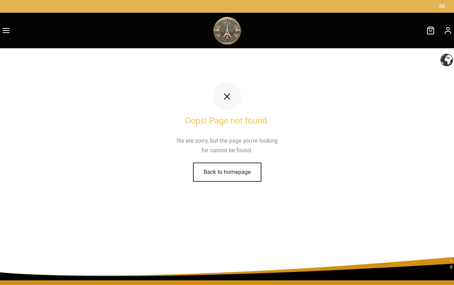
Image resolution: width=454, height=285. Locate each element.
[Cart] (430, 30)
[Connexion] (448, 30)
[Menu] (6, 30)
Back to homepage (227, 172)
